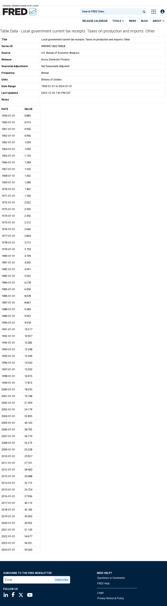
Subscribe (61, 579)
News (132, 20)
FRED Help (103, 583)
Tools (118, 20)
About (159, 20)
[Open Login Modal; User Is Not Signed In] (162, 12)
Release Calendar (94, 20)
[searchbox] (111, 11)
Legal (100, 592)
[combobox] (110, 11)
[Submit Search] (144, 11)
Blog (144, 20)
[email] (28, 579)
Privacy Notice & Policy (110, 598)
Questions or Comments (111, 577)
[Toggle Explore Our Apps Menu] (154, 12)
